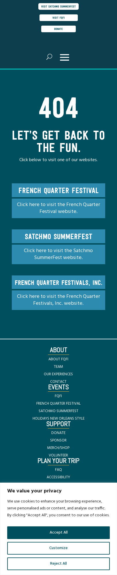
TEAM (58, 367)
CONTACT (58, 382)
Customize (58, 548)
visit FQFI (58, 17)
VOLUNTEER (58, 455)
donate (58, 29)
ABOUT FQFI (58, 359)
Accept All (59, 532)
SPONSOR (58, 440)
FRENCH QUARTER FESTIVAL (58, 404)
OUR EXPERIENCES (58, 374)
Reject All (58, 563)
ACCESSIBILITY (58, 477)
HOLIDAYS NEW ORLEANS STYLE (58, 419)
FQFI (58, 396)
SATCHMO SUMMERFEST (58, 411)
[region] (58, 529)
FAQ (58, 470)
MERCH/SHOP (58, 448)
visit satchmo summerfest (58, 6)
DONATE (58, 433)
